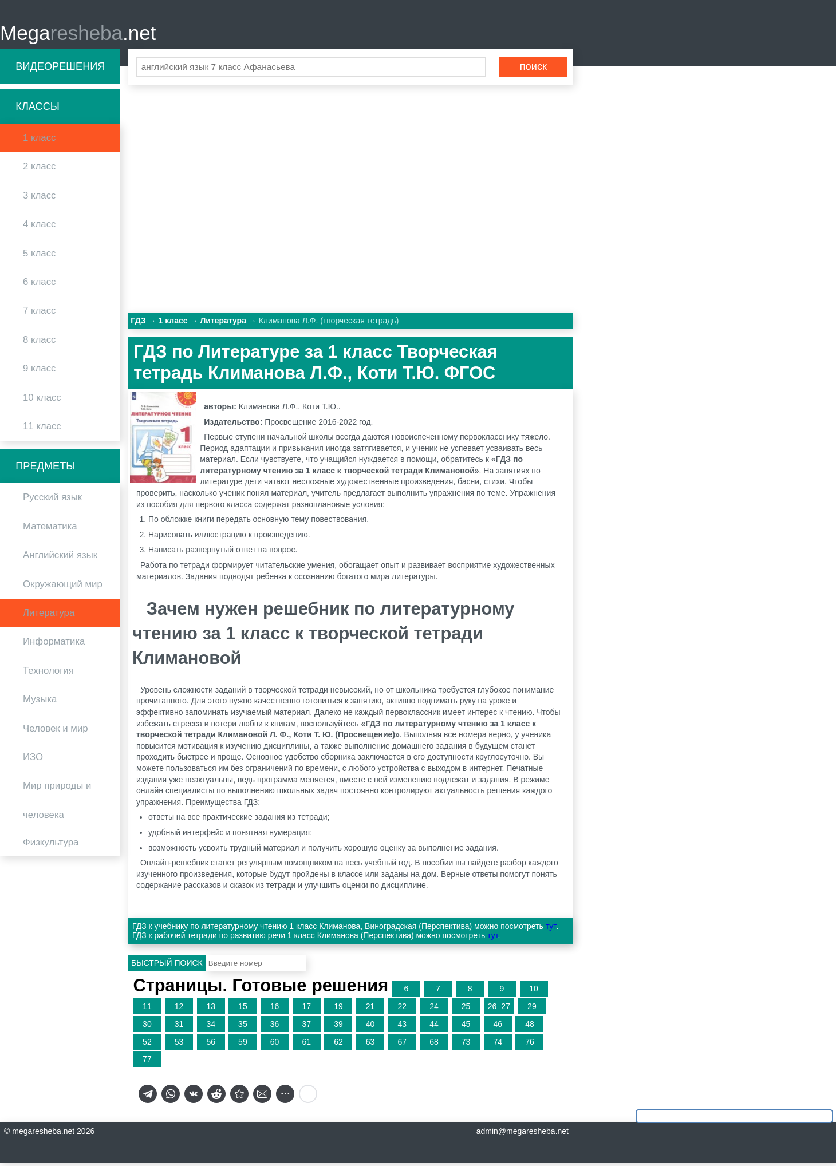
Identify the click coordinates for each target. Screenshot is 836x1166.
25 (466, 1010)
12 (179, 1010)
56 (210, 1045)
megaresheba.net (43, 1134)
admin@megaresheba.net (522, 1134)
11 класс (42, 429)
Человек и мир (55, 731)
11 (147, 1010)
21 (370, 1010)
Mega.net (78, 34)
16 (274, 1010)
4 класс (39, 228)
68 (434, 1045)
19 (338, 1010)
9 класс (39, 372)
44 (434, 1027)
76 (529, 1045)
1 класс (39, 141)
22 (402, 1010)
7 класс (39, 314)
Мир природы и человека (57, 804)
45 (466, 1027)
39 (338, 1027)
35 (242, 1027)
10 (533, 992)
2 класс (39, 170)
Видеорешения (60, 70)
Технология (48, 674)
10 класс (42, 401)
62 (338, 1045)
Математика (50, 529)
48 (529, 1027)
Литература (48, 616)
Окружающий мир (62, 587)
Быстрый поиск (167, 966)
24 (434, 1010)
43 (402, 1027)
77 (147, 1063)
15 (242, 1010)
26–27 (499, 1010)
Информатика (54, 645)
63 (370, 1045)
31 (179, 1027)
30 (147, 1027)
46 (497, 1027)
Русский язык (52, 501)
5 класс (39, 256)
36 (274, 1027)
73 (466, 1045)
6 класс (39, 285)
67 (402, 1045)
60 (274, 1045)
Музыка (40, 703)
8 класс (39, 343)
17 (306, 1010)
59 (242, 1045)
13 (210, 1010)
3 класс (39, 198)
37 (306, 1027)
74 (497, 1045)
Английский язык (60, 559)
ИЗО (33, 760)
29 (532, 1010)
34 (210, 1027)
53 (179, 1045)
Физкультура (50, 846)
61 (306, 1045)
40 (370, 1027)
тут (551, 929)
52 (147, 1045)
